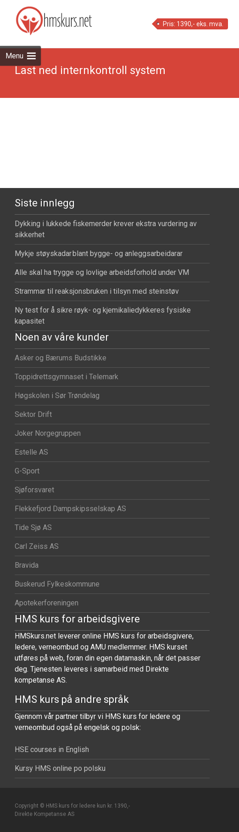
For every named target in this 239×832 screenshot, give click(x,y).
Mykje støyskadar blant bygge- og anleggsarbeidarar (99, 253)
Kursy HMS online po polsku (60, 768)
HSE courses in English (52, 749)
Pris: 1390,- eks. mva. (193, 24)
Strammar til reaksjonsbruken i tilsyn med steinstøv (97, 291)
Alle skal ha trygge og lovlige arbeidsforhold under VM (102, 272)
